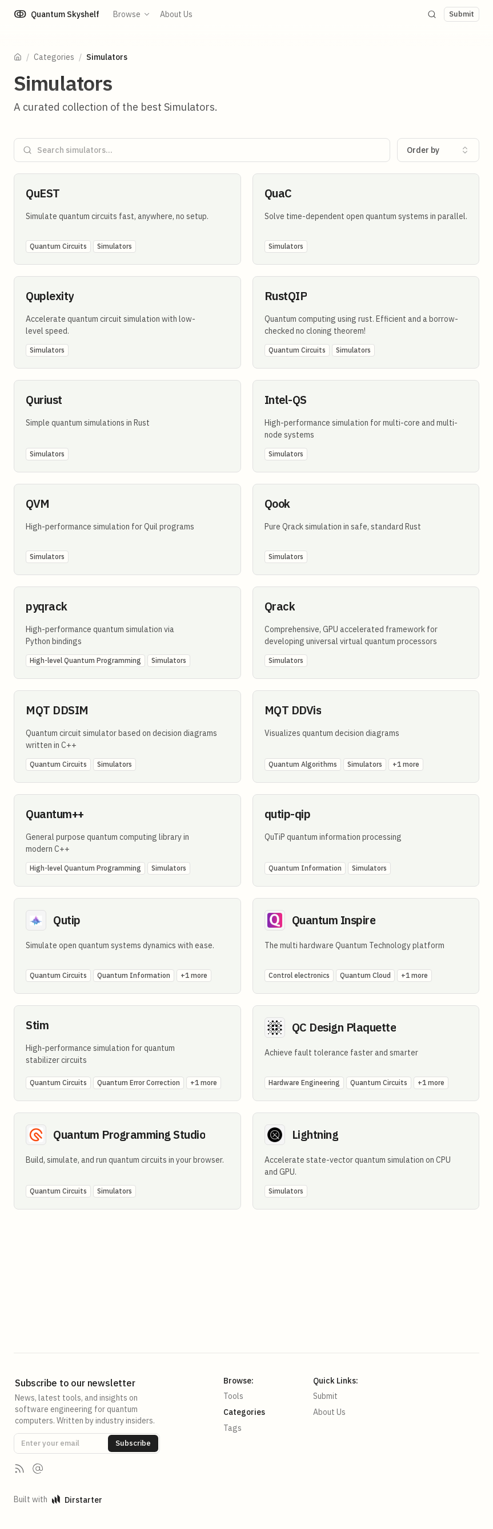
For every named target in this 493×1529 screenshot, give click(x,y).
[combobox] (438, 150)
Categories (54, 57)
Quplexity (50, 296)
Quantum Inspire (334, 920)
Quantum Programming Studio (129, 1134)
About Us (176, 14)
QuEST (43, 193)
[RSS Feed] (19, 1468)
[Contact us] (38, 1468)
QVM (38, 503)
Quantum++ (55, 814)
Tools (233, 1396)
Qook (277, 503)
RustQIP (285, 296)
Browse (132, 14)
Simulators (106, 57)
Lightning (315, 1134)
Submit (325, 1396)
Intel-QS (285, 399)
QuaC (278, 193)
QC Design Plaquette (344, 1027)
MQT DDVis (293, 710)
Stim (37, 1025)
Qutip (67, 920)
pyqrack (46, 606)
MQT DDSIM (57, 710)
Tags (232, 1428)
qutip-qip (287, 814)
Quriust (44, 399)
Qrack (279, 606)
